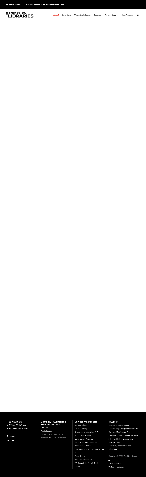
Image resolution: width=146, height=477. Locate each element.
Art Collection (46, 431)
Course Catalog (81, 429)
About (56, 15)
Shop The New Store (83, 459)
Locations (66, 15)
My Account (127, 15)
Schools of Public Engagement (120, 439)
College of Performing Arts (119, 432)
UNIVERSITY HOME (14, 4)
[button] (137, 15)
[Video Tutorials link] (13, 440)
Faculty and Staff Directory (86, 442)
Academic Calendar (83, 435)
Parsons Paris (114, 442)
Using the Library (82, 15)
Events (77, 466)
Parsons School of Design (118, 425)
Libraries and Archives (84, 439)
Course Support (112, 15)
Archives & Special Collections (53, 438)
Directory (11, 436)
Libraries (44, 427)
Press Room (80, 456)
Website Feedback (116, 467)
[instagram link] (8, 440)
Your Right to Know (82, 446)
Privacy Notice (114, 463)
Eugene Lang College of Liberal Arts (123, 429)
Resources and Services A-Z (86, 432)
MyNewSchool (81, 425)
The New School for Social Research (123, 435)
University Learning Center (52, 434)
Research (98, 15)
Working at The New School (86, 463)
